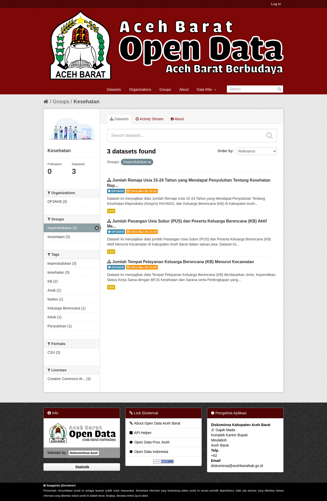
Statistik (81, 467)
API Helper (140, 433)
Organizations (140, 89)
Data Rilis (206, 89)
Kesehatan (86, 101)
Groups (165, 89)
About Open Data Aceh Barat (154, 423)
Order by (225, 151)
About (184, 89)
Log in (276, 4)
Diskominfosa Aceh (84, 453)
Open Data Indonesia (148, 452)
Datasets (114, 89)
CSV (111, 211)
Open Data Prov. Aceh (149, 442)
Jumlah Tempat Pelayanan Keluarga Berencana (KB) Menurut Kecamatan (183, 262)
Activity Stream (149, 119)
